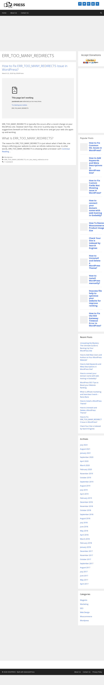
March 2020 (85, 465)
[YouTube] (93, 4)
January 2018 (85, 547)
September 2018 (86, 514)
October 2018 (85, 510)
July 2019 (84, 490)
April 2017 (84, 584)
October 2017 (85, 559)
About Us (13, 13)
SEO (81, 608)
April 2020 (84, 461)
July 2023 (84, 445)
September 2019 (86, 482)
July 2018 (84, 522)
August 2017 (85, 567)
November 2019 (86, 473)
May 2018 (84, 531)
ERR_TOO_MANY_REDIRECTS (15, 159)
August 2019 (85, 486)
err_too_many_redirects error (37, 159)
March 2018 (85, 539)
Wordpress (8, 157)
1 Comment (8, 162)
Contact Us (25, 13)
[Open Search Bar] (101, 13)
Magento (83, 600)
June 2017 (84, 575)
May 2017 (84, 580)
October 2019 (85, 477)
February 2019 (86, 498)
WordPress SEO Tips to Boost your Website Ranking (89, 385)
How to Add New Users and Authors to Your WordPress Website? (91, 357)
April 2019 (84, 494)
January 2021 (85, 453)
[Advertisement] (52, 32)
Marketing (84, 604)
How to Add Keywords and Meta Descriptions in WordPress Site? (90, 366)
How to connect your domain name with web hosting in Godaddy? (89, 376)
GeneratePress (29, 672)
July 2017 (84, 571)
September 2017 (86, 563)
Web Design (85, 612)
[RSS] (97, 4)
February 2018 (86, 543)
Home (4, 13)
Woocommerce (86, 616)
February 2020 (86, 469)
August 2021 (85, 449)
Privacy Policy (97, 672)
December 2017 (86, 551)
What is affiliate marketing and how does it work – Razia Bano (90, 394)
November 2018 (86, 506)
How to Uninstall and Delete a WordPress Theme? (88, 410)
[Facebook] (80, 4)
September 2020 (86, 457)
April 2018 (84, 535)
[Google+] (88, 4)
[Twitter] (84, 4)
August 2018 (85, 518)
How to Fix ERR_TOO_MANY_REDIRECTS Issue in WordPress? (34, 68)
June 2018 (84, 526)
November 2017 (86, 555)
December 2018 (86, 502)
